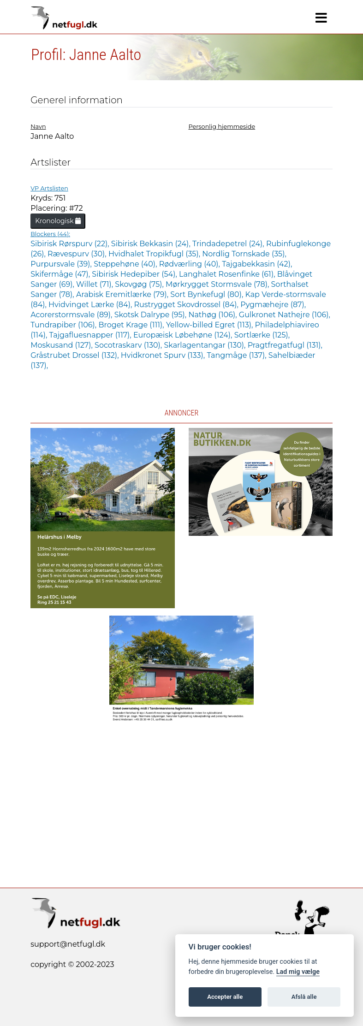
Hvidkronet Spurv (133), (164, 355)
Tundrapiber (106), (64, 324)
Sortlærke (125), (262, 335)
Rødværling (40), (190, 264)
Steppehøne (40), (126, 264)
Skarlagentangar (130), (205, 345)
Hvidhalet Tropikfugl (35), (155, 253)
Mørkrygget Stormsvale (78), (218, 284)
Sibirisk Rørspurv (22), (70, 243)
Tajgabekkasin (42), (257, 264)
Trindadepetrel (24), (229, 243)
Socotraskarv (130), (129, 345)
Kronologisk (58, 221)
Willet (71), (95, 284)
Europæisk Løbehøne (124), (183, 335)
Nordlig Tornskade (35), (244, 253)
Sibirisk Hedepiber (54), (135, 274)
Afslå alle (304, 996)
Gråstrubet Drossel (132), (75, 355)
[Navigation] (321, 18)
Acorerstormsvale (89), (72, 314)
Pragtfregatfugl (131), (285, 345)
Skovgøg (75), (140, 284)
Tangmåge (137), (237, 355)
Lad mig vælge (298, 972)
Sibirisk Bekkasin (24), (151, 243)
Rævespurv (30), (78, 253)
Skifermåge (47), (61, 274)
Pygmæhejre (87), (273, 304)
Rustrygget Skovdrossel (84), (187, 304)
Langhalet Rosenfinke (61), (228, 274)
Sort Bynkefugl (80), (207, 294)
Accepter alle (225, 996)
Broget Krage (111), (132, 324)
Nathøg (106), (213, 314)
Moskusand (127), (62, 345)
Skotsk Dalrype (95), (151, 314)
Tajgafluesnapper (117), (91, 335)
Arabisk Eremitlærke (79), (123, 294)
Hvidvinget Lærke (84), (91, 304)
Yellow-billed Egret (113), (210, 324)
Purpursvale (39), (62, 264)
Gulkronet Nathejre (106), (284, 314)
